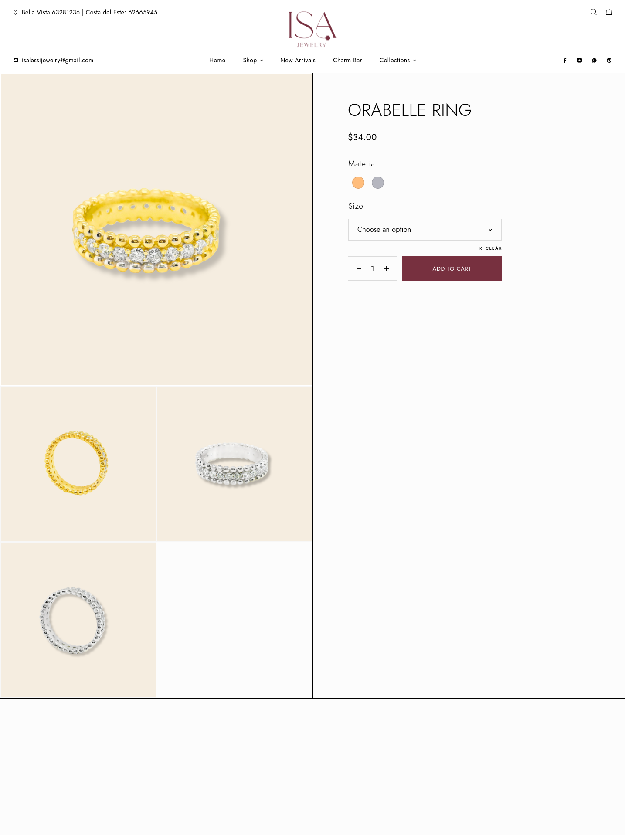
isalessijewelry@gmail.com (58, 60)
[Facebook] (565, 60)
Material (362, 164)
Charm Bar (347, 60)
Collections (395, 60)
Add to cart (452, 269)
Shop (250, 60)
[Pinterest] (609, 60)
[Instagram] (579, 60)
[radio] (358, 182)
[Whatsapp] (594, 60)
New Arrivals (298, 60)
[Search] (593, 12)
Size (355, 206)
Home (217, 60)
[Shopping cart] (608, 13)
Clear (494, 248)
